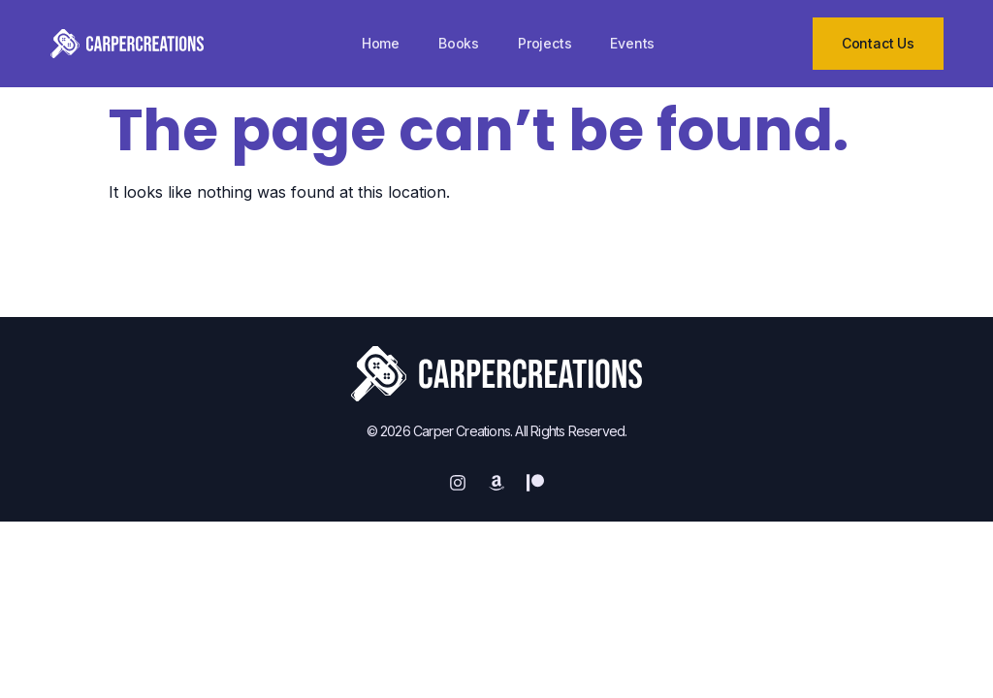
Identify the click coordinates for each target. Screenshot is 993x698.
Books (458, 43)
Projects (544, 43)
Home (381, 43)
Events (632, 43)
